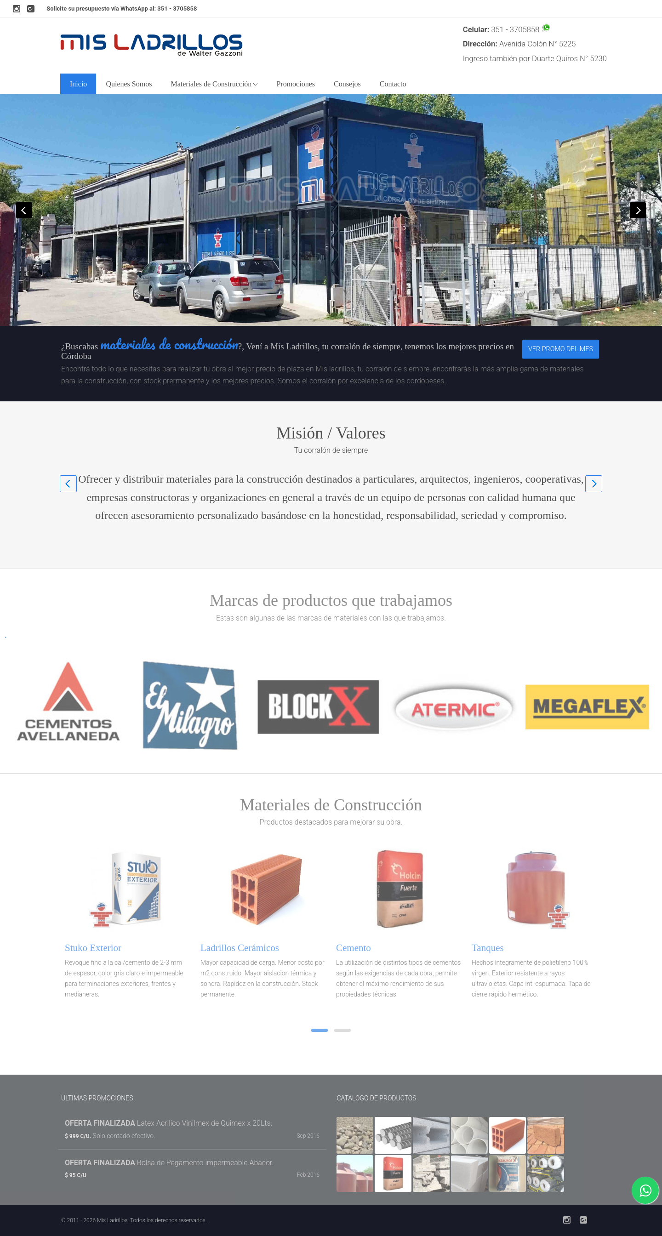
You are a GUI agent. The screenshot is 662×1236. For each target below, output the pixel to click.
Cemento (353, 947)
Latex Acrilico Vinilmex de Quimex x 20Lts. (168, 1123)
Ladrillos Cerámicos (239, 947)
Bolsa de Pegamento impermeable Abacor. (169, 1162)
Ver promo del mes (560, 349)
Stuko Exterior (93, 947)
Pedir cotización (363, 269)
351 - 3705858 (177, 8)
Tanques (488, 947)
